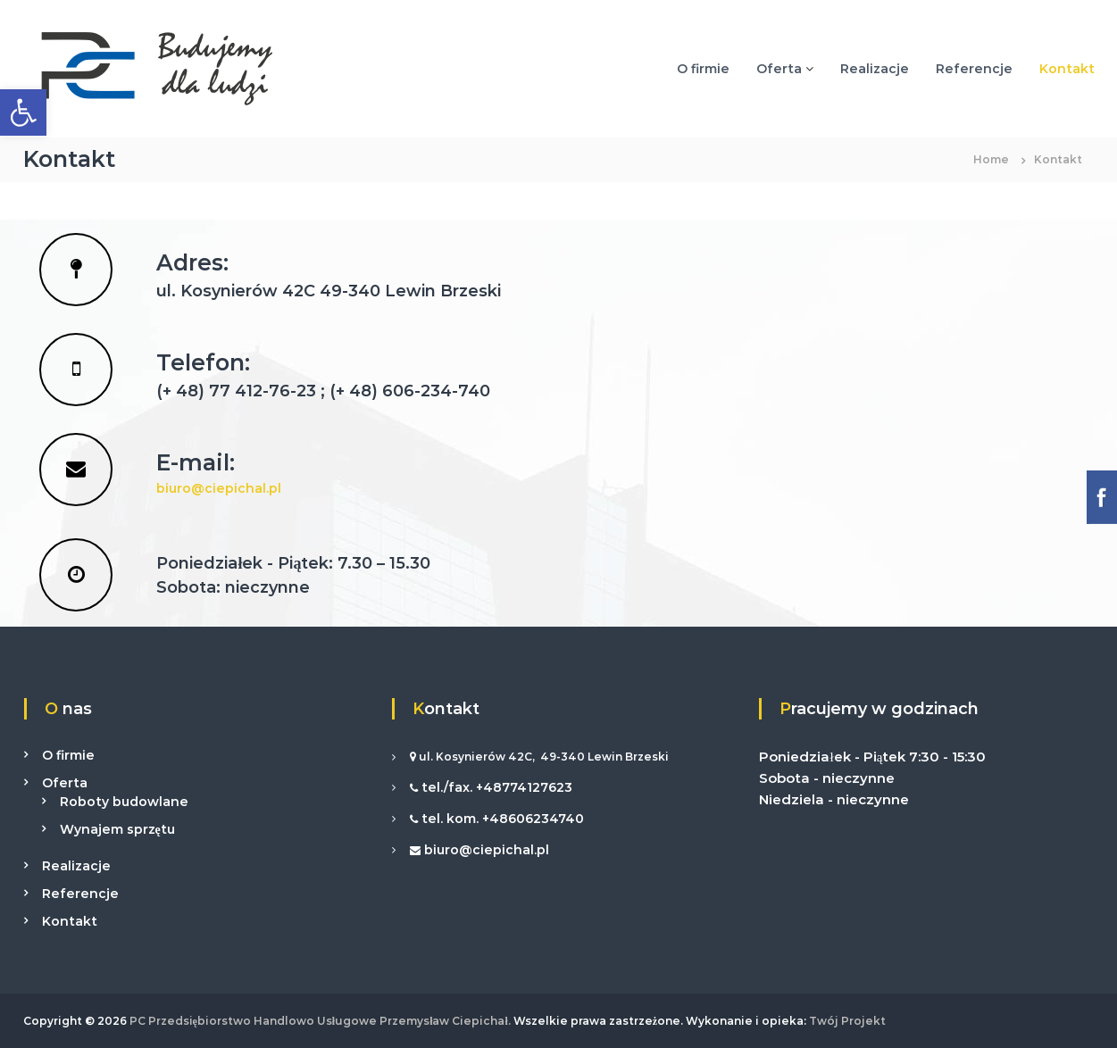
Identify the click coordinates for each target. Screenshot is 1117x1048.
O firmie (703, 69)
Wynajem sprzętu (117, 829)
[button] (23, 112)
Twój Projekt (846, 1020)
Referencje (974, 69)
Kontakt (1067, 69)
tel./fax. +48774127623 (495, 787)
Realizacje (874, 69)
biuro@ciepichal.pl (218, 488)
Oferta (779, 69)
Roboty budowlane (124, 802)
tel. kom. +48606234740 (501, 819)
